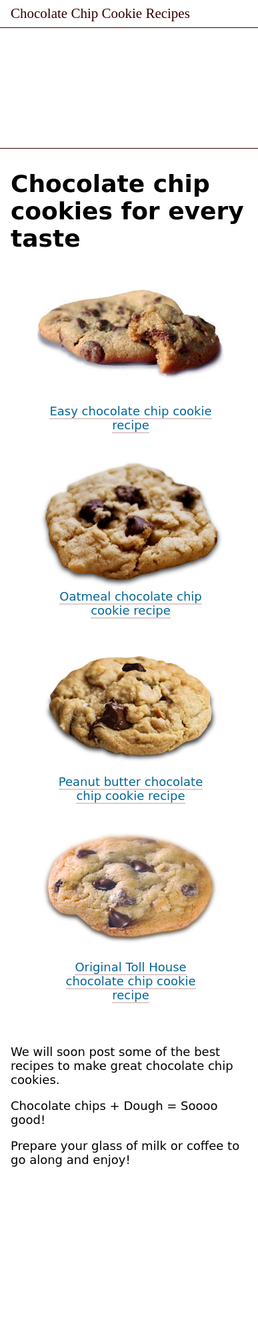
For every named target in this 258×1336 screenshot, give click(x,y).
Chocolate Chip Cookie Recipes (100, 13)
